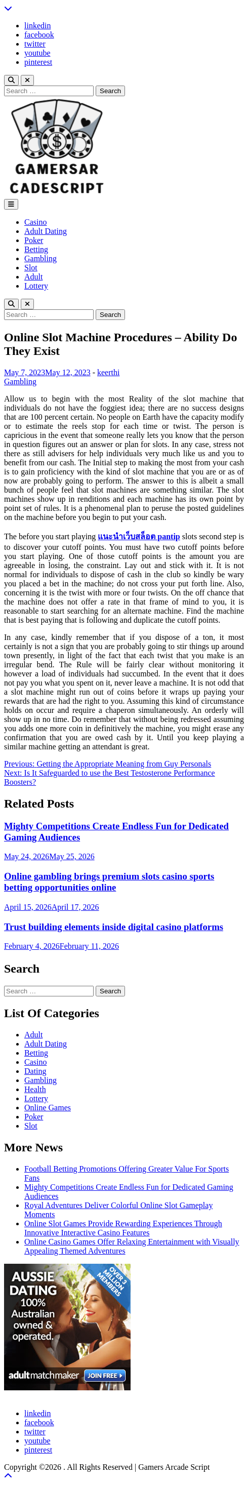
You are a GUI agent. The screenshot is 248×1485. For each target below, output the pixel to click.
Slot (30, 267)
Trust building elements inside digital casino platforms (113, 926)
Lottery (36, 286)
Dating (35, 1071)
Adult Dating (45, 231)
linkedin (37, 25)
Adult (33, 276)
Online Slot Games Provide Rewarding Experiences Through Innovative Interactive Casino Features (123, 1228)
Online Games (47, 1107)
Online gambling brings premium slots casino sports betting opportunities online (109, 882)
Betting (36, 249)
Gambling (40, 258)
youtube (37, 53)
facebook (39, 34)
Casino (35, 222)
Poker (33, 240)
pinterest (38, 62)
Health (35, 1089)
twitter (35, 43)
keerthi (108, 372)
